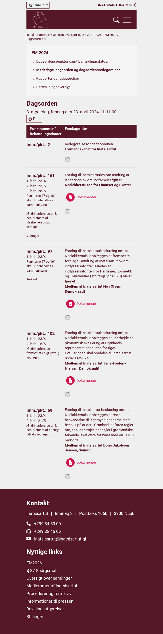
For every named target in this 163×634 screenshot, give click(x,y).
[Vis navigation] (127, 20)
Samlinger (43, 34)
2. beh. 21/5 (36, 421)
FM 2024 (110, 34)
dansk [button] (36, 5)
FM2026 (34, 562)
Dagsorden (33, 39)
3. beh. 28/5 (36, 191)
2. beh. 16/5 (36, 344)
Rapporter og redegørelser (57, 78)
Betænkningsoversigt (53, 87)
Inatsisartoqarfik (117, 5)
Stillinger (34, 616)
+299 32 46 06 (47, 531)
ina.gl (30, 34)
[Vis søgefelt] (116, 20)
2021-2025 (94, 34)
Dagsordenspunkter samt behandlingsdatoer (72, 61)
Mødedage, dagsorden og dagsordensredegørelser (78, 70)
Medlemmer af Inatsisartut (51, 585)
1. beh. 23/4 (36, 181)
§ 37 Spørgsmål (41, 570)
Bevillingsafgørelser (45, 608)
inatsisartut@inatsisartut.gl (60, 539)
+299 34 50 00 (47, 523)
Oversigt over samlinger (68, 34)
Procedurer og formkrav (49, 593)
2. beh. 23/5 (36, 186)
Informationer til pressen (49, 601)
